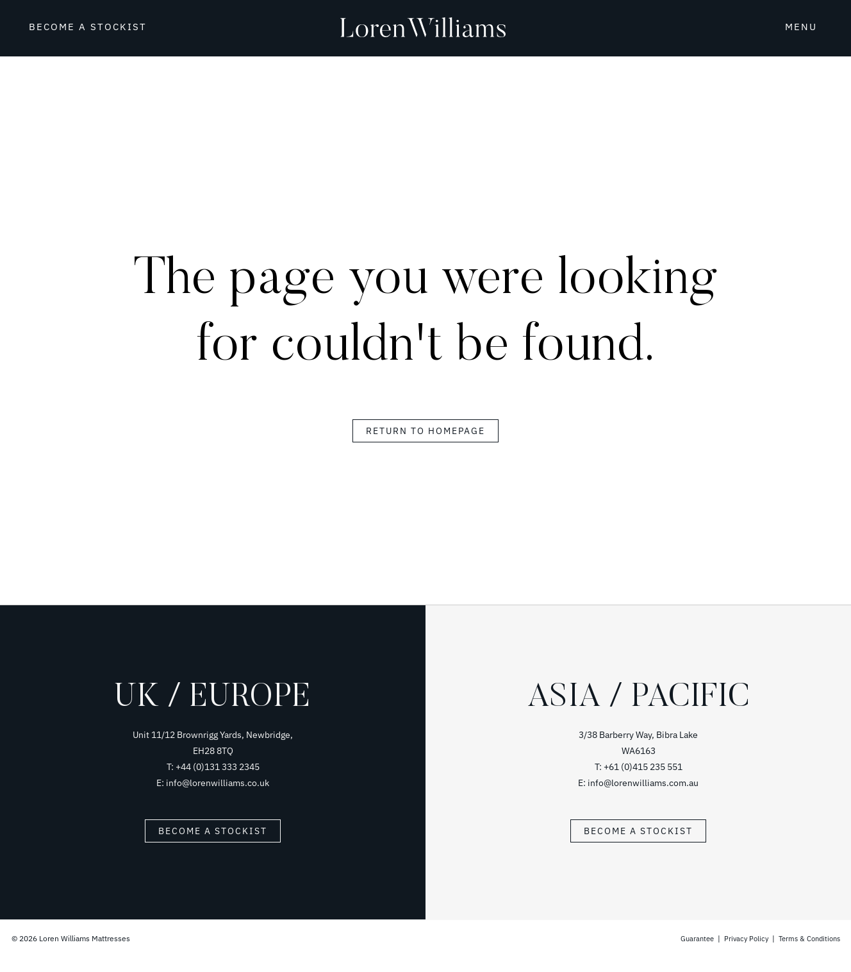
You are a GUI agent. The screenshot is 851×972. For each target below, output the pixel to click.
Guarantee (688, 938)
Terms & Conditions (806, 938)
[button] (789, 26)
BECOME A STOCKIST (88, 27)
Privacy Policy (739, 938)
